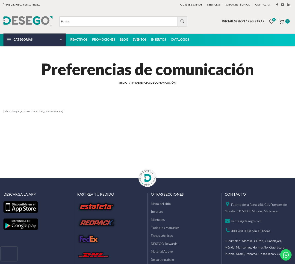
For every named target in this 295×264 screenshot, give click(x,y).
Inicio (123, 82)
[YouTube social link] (283, 5)
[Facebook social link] (277, 5)
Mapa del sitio (161, 204)
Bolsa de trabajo (162, 259)
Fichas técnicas (162, 235)
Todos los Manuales (165, 228)
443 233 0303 (241, 231)
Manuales (158, 220)
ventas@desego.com (246, 221)
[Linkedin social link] (289, 5)
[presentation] (9, 254)
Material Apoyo (162, 251)
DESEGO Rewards (164, 244)
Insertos (157, 211)
